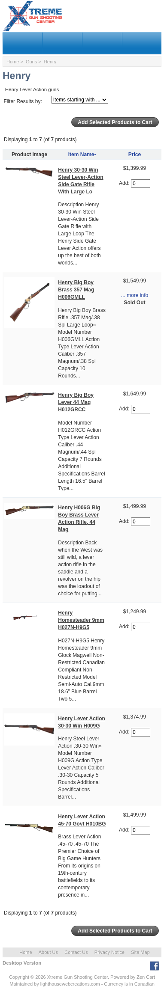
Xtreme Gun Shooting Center (77, 977)
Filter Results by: (22, 101)
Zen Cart (146, 977)
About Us (48, 952)
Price (134, 154)
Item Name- (82, 154)
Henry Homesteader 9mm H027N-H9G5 (81, 620)
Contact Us (76, 952)
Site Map (140, 952)
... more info (134, 295)
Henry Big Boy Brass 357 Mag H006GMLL (76, 289)
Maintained (21, 983)
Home (12, 61)
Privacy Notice (109, 952)
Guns (31, 61)
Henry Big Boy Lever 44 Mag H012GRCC (76, 402)
